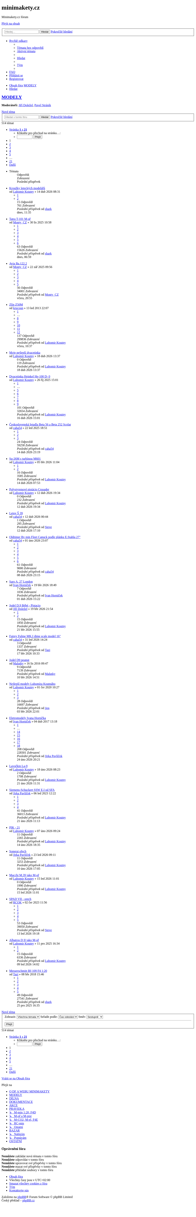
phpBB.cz (28, 1200)
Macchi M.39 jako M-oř (24, 875)
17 (18, 742)
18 (18, 745)
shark (48, 209)
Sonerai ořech (17, 851)
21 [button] (10, 161)
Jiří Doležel (26, 105)
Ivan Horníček (22, 585)
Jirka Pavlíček (53, 756)
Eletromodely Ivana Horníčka (27, 718)
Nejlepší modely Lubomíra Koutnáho (32, 683)
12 (18, 332)
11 (18, 328)
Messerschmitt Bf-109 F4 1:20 (28, 970)
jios (47, 708)
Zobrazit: (22, 1016)
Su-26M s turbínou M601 (25, 458)
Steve (48, 527)
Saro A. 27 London (21, 581)
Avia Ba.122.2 (18, 263)
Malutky (18, 663)
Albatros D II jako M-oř (24, 940)
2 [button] (10, 144)
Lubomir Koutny (23, 191)
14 (18, 731)
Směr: (90, 1016)
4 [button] (10, 151)
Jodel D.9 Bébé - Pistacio (24, 605)
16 (18, 738)
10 (18, 325)
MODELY (12, 97)
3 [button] (10, 147)
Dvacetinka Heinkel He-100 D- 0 (29, 376)
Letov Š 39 (16, 513)
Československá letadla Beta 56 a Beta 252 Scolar (40, 424)
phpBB (22, 1197)
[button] (18, 129)
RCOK (17, 902)
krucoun (18, 308)
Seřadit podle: (59, 1016)
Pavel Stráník (42, 105)
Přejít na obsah (11, 23)
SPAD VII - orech (20, 899)
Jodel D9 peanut (19, 660)
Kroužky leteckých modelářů (27, 188)
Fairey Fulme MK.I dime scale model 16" (35, 636)
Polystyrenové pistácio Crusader (29, 489)
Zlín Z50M (16, 304)
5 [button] (10, 154)
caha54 (17, 428)
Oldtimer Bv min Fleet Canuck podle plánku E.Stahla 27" (45, 537)
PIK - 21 (14, 827)
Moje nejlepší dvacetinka (24, 352)
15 (18, 735)
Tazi (47, 650)
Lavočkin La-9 (18, 766)
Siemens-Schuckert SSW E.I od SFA (32, 789)
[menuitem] (30, 47)
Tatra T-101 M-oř (20, 219)
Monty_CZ (20, 222)
